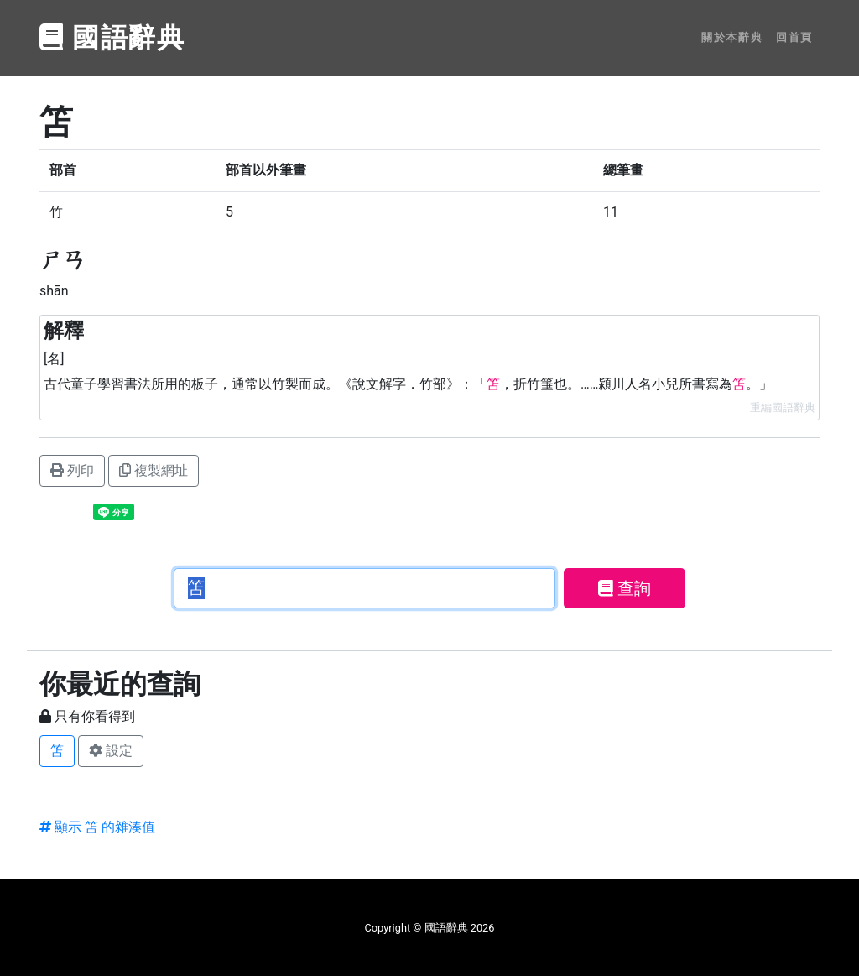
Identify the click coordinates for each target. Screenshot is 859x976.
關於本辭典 (732, 37)
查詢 (624, 588)
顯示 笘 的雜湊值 (97, 827)
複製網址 (153, 470)
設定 (111, 751)
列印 (72, 470)
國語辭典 (112, 38)
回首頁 (794, 37)
